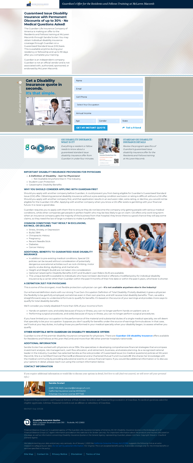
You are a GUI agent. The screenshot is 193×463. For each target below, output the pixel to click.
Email (79, 89)
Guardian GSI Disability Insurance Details (137, 141)
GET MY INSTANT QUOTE (90, 127)
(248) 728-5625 (56, 388)
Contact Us (42, 454)
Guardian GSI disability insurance (134, 336)
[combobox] (108, 105)
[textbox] (108, 104)
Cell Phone (81, 97)
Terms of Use (93, 454)
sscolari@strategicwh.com (77, 388)
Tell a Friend (131, 127)
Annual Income (83, 113)
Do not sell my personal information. (68, 446)
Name (79, 80)
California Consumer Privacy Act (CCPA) (111, 443)
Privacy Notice (59, 454)
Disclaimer (76, 454)
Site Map (28, 454)
